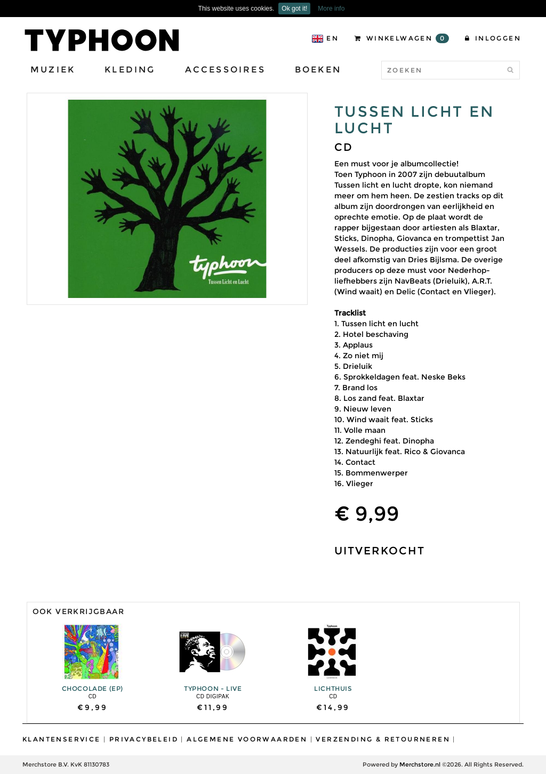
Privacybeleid (143, 739)
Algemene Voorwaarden (247, 739)
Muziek (52, 69)
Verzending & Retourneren (383, 739)
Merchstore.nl (419, 764)
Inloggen (493, 38)
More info (331, 8)
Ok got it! (294, 8)
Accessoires (225, 69)
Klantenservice (61, 739)
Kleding (130, 69)
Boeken (318, 69)
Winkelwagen (402, 38)
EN (325, 38)
